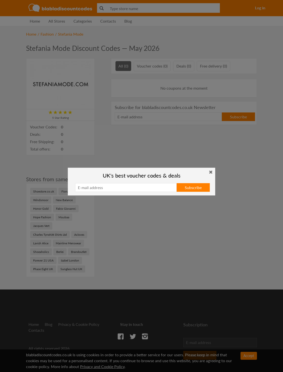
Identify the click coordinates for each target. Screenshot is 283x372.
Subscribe (193, 187)
